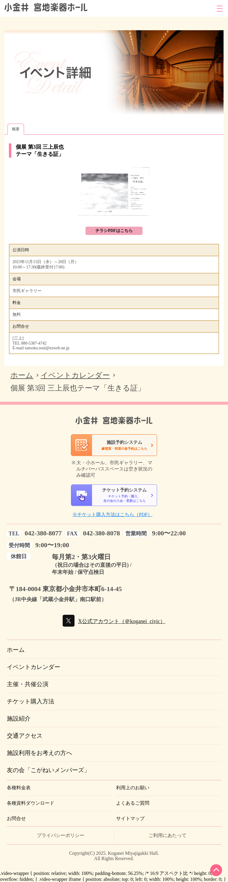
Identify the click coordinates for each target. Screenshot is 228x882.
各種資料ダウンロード (30, 803)
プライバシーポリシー (60, 835)
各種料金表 (19, 787)
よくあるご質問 (132, 803)
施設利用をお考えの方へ (39, 753)
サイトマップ (130, 818)
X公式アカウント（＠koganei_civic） (121, 621)
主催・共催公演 (27, 684)
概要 (16, 129)
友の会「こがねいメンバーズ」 (48, 770)
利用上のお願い (132, 787)
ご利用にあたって (167, 835)
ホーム (21, 375)
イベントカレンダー (75, 375)
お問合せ (16, 818)
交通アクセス (24, 735)
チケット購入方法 (30, 701)
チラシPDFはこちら (113, 230)
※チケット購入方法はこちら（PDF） (112, 514)
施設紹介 (19, 718)
